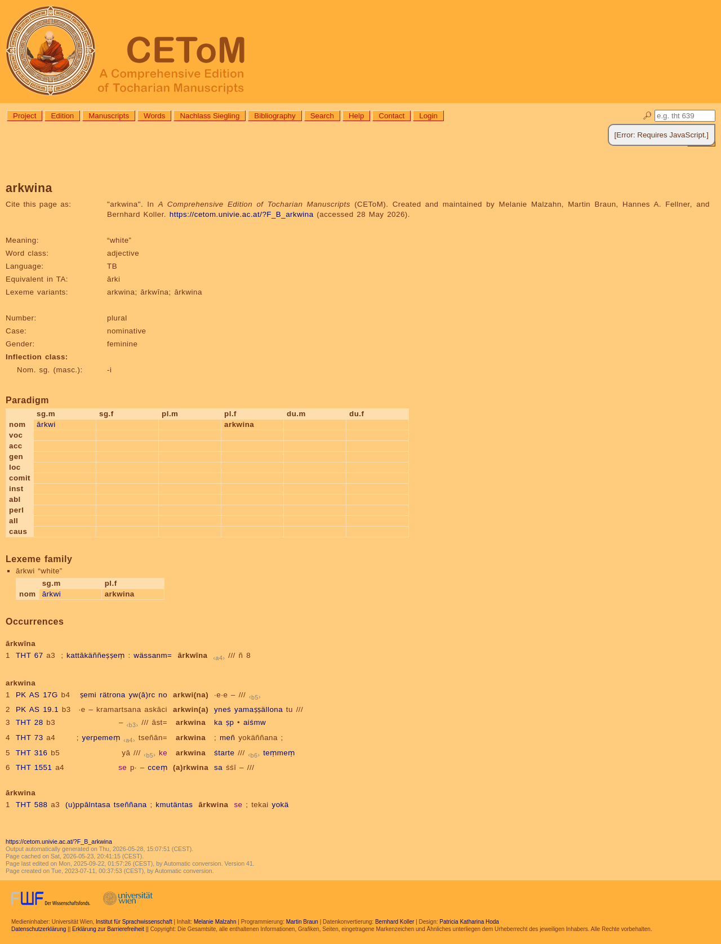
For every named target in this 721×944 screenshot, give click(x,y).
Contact (391, 116)
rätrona (113, 695)
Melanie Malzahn (215, 922)
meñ (227, 737)
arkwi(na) (190, 695)
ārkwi (46, 424)
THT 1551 (34, 767)
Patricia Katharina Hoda (469, 922)
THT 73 (29, 737)
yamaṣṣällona (258, 709)
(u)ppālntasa (87, 804)
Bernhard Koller (394, 922)
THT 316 (32, 753)
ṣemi (88, 695)
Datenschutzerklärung (38, 929)
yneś (222, 709)
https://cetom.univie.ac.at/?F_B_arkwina (242, 214)
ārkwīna (192, 655)
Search (322, 116)
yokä (280, 804)
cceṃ (157, 767)
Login (428, 116)
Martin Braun (302, 922)
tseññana (130, 804)
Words (154, 116)
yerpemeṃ (101, 737)
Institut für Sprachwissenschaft (134, 922)
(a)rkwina (190, 767)
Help (356, 116)
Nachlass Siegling (209, 116)
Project (24, 116)
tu (289, 709)
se (122, 767)
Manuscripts (108, 116)
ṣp (230, 722)
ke (163, 753)
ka (218, 722)
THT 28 (29, 722)
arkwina (191, 722)
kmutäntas (174, 804)
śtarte (224, 753)
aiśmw (254, 722)
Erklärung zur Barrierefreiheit (108, 929)
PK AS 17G (37, 695)
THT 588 (32, 804)
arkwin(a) (190, 709)
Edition (62, 116)
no (162, 695)
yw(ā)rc (141, 695)
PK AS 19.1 (37, 709)
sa (218, 767)
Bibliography (274, 116)
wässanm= (152, 655)
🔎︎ (647, 116)
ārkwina (213, 804)
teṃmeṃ (279, 753)
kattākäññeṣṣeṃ (95, 655)
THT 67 (29, 655)
